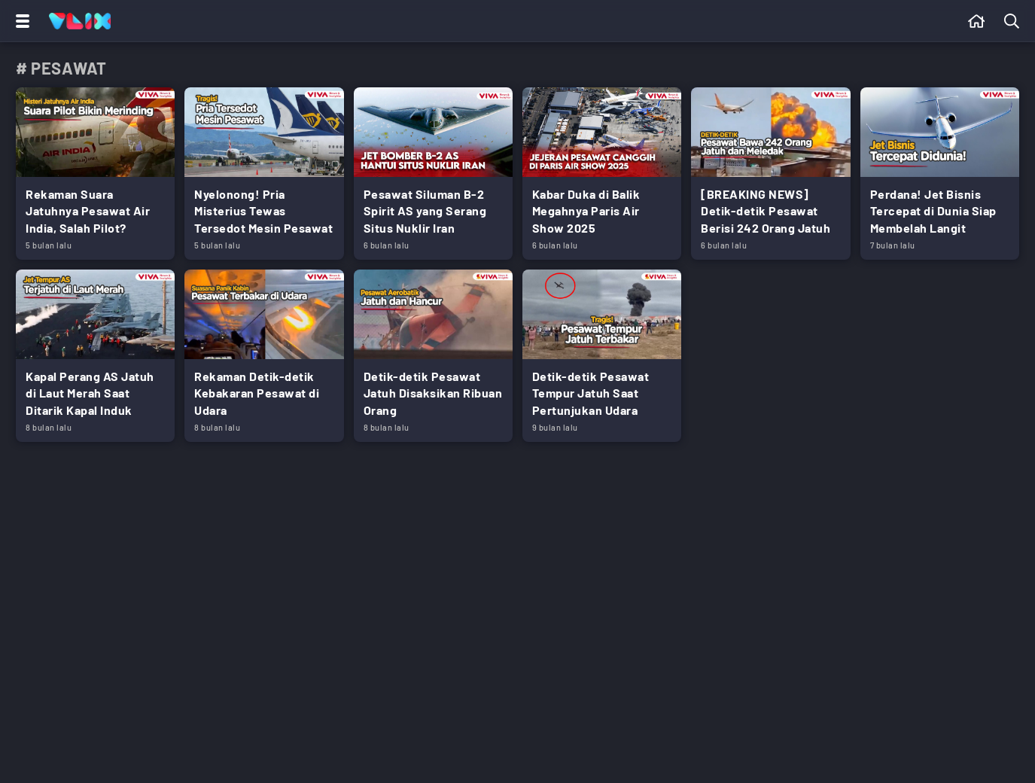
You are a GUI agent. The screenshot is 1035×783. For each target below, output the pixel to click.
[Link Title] (95, 173)
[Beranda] (976, 21)
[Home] (79, 21)
